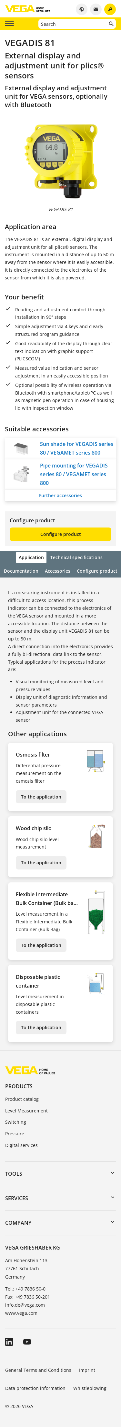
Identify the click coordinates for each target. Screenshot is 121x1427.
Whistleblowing (89, 1388)
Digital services (21, 1145)
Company (18, 1222)
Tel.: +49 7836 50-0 (25, 1289)
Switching (15, 1122)
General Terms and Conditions (38, 1370)
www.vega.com (21, 1313)
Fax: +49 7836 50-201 (27, 1297)
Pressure (14, 1134)
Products (19, 1086)
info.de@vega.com (25, 1305)
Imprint (87, 1370)
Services (16, 1198)
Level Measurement (26, 1111)
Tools (13, 1173)
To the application (41, 797)
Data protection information (35, 1388)
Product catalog (22, 1099)
